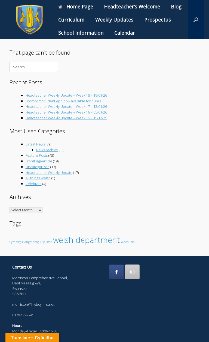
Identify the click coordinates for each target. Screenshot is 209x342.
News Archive (47, 149)
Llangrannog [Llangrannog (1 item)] (30, 242)
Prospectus (157, 19)
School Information (80, 32)
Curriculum (71, 19)
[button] (196, 19)
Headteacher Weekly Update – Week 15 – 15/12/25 (66, 117)
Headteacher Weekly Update (49, 172)
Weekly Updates (114, 19)
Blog (176, 6)
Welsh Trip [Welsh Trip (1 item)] (127, 242)
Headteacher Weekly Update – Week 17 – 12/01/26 (66, 106)
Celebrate (34, 183)
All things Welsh (38, 178)
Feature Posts (37, 155)
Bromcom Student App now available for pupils (63, 101)
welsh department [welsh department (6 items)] (86, 239)
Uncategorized (38, 166)
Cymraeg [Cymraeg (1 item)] (15, 242)
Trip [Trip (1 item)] (42, 242)
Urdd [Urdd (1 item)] (49, 242)
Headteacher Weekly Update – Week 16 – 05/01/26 (66, 112)
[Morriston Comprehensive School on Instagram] (132, 271)
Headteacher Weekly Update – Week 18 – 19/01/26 (66, 95)
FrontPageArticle (39, 161)
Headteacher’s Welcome (132, 6)
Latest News (35, 144)
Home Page (75, 6)
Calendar (124, 32)
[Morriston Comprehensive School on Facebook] (116, 271)
